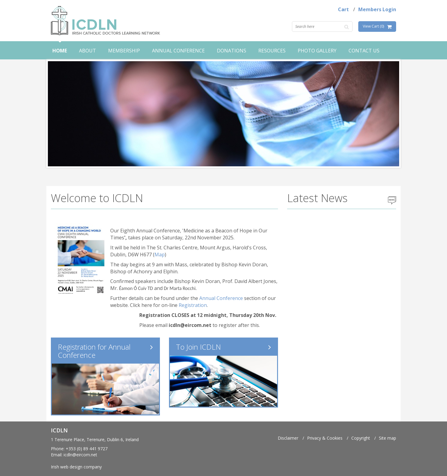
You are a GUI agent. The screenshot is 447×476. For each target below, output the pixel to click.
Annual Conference (178, 50)
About (87, 50)
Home (59, 50)
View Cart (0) (373, 26)
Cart (343, 9)
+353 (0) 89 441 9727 (87, 448)
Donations (231, 50)
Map (159, 254)
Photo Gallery (317, 50)
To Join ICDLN (198, 347)
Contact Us (364, 50)
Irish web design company (76, 467)
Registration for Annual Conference (94, 351)
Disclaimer (288, 438)
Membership (124, 50)
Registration (193, 305)
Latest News (317, 198)
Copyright (360, 438)
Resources (272, 50)
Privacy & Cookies (325, 438)
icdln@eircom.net (80, 455)
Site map (387, 438)
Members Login (377, 9)
